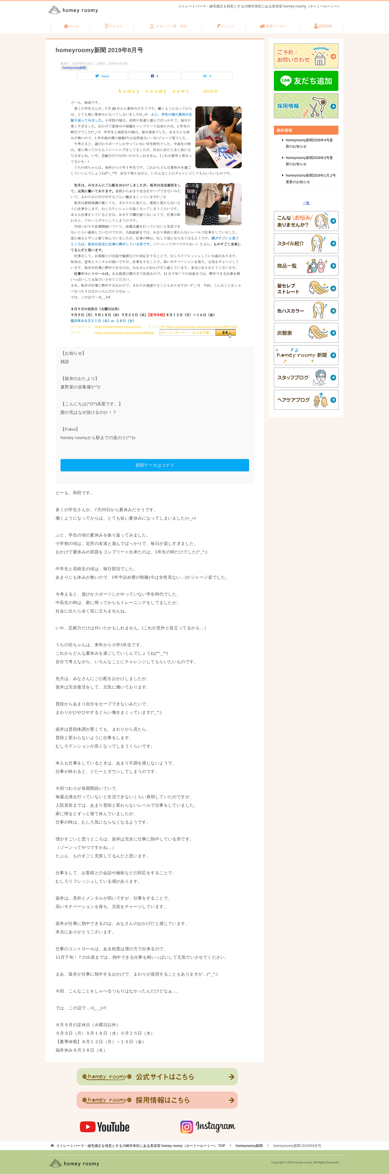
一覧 (306, 202)
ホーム (74, 26)
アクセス (116, 26)
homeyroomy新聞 (74, 68)
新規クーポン (276, 26)
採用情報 (325, 26)
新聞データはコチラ (154, 465)
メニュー (227, 26)
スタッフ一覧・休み (171, 26)
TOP (140, 1146)
